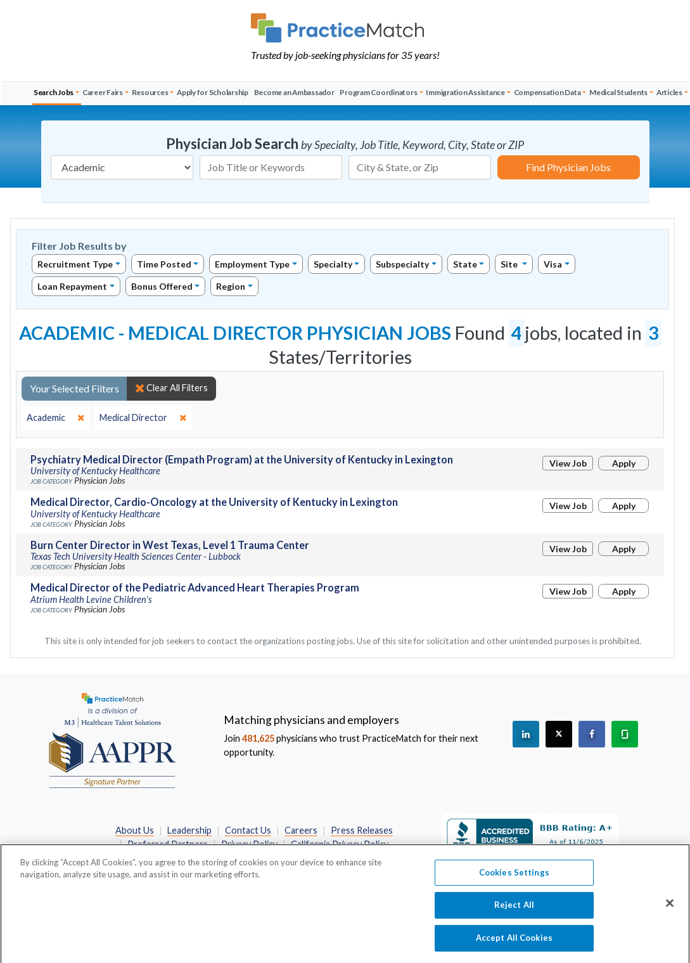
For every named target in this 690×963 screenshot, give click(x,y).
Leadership (189, 830)
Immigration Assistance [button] (465, 92)
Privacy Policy (249, 844)
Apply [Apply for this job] (624, 463)
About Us (134, 830)
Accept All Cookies (514, 943)
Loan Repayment (72, 286)
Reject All (514, 910)
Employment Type (252, 264)
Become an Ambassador (294, 92)
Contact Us (248, 830)
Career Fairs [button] (102, 92)
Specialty (333, 264)
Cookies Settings (514, 878)
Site (510, 264)
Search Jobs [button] (53, 92)
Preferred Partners (167, 844)
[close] (55, 418)
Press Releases (362, 830)
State (465, 264)
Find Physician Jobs (568, 167)
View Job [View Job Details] (568, 463)
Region (230, 286)
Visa (553, 264)
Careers (300, 830)
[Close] (670, 908)
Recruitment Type (75, 264)
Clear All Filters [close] (171, 388)
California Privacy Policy (339, 844)
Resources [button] (150, 92)
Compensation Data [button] (547, 92)
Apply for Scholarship (212, 92)
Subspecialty (402, 264)
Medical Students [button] (618, 92)
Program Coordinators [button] (378, 92)
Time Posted (164, 264)
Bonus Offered (162, 286)
